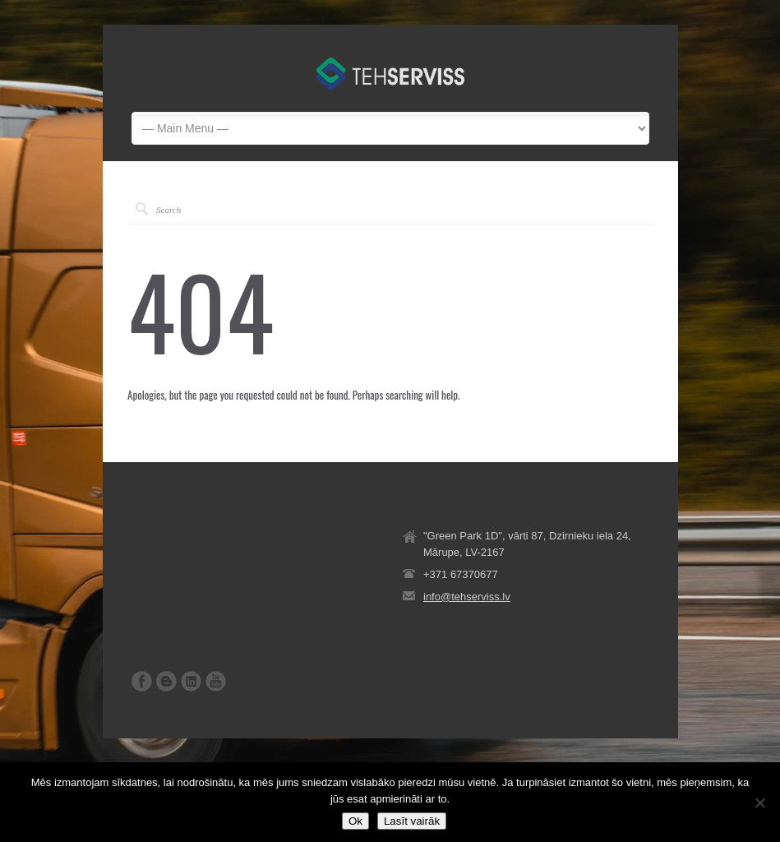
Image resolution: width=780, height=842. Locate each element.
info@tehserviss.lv (466, 596)
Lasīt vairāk (412, 821)
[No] (759, 802)
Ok (355, 821)
